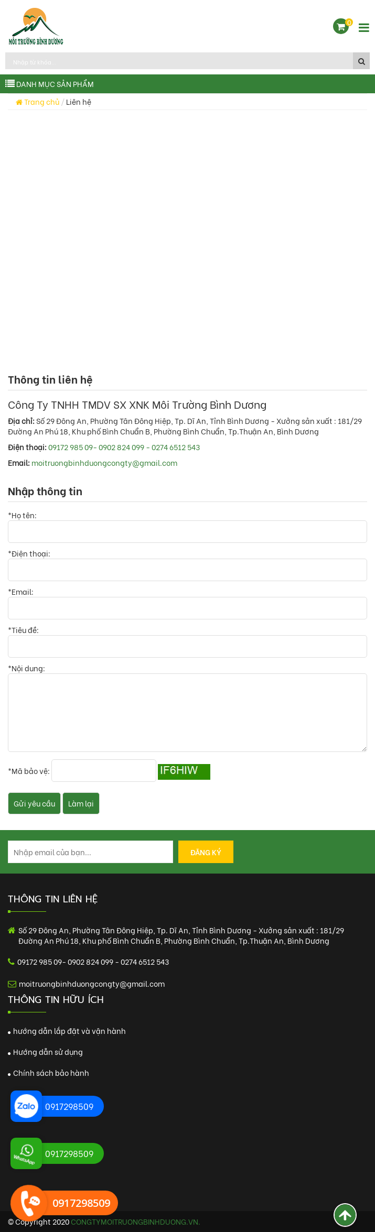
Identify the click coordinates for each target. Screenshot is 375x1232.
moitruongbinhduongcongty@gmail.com (104, 462)
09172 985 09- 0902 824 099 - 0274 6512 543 (124, 446)
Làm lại (81, 803)
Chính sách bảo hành (48, 1072)
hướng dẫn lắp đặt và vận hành (67, 1030)
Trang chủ (37, 101)
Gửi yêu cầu (34, 803)
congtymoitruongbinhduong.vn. (135, 1221)
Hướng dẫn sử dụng (45, 1051)
